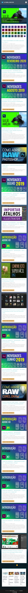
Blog (13, 21)
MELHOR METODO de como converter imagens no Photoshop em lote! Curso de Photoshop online (13, 311)
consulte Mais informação (8, 51)
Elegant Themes (12, 590)
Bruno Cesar (7, 21)
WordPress (21, 590)
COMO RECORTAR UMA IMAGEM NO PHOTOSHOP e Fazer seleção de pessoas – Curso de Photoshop (12, 130)
